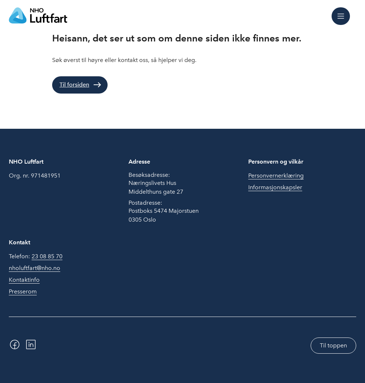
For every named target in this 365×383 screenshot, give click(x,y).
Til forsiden (74, 84)
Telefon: (35, 256)
